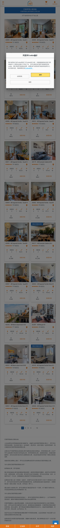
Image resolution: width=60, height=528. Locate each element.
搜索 (7, 526)
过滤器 (22, 526)
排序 (37, 526)
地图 (52, 526)
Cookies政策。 (29, 68)
